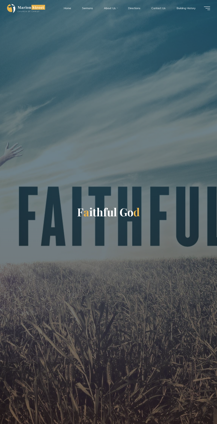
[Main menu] (207, 8)
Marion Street (31, 7)
